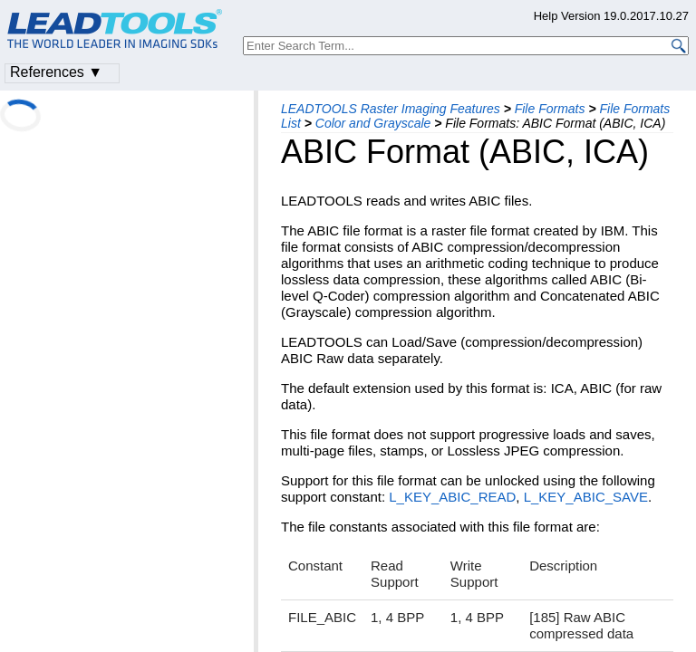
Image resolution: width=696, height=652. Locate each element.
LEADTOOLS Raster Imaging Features (390, 108)
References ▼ (56, 72)
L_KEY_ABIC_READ (452, 496)
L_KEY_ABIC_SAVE (586, 496)
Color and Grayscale (373, 123)
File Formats (550, 108)
